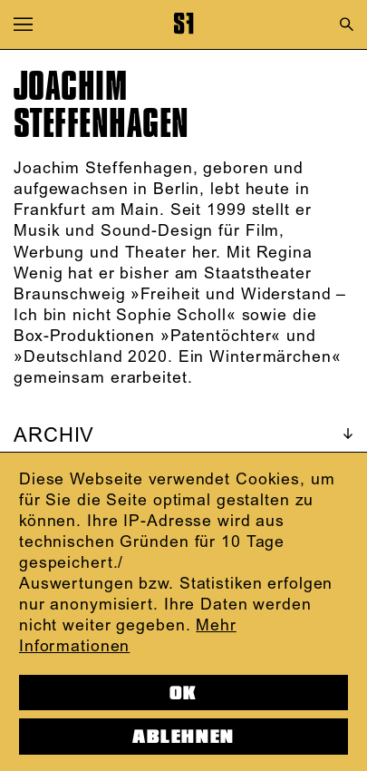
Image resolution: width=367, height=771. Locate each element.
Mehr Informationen (128, 636)
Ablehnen (183, 737)
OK (183, 693)
